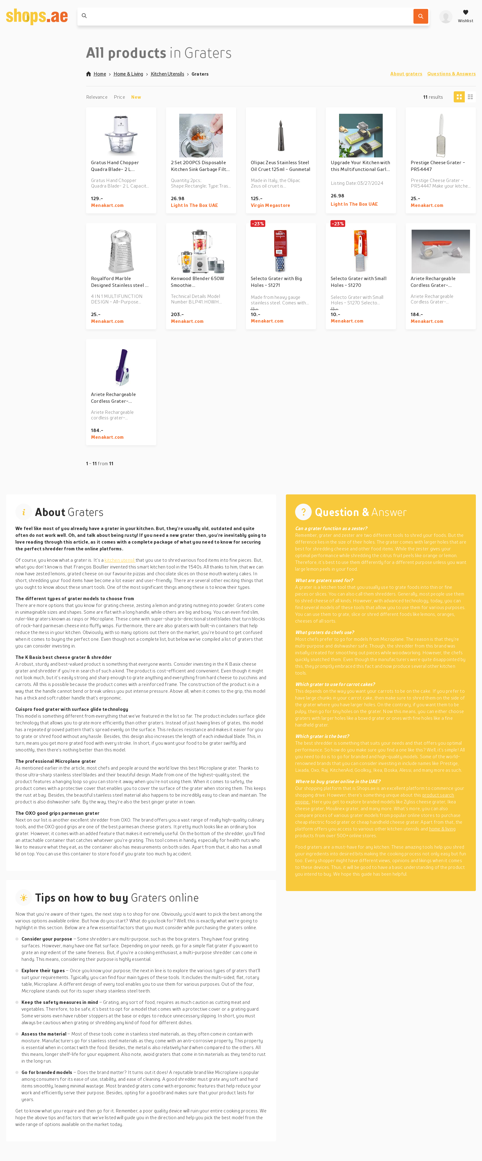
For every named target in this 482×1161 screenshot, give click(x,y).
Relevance (97, 97)
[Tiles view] (459, 96)
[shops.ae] (37, 16)
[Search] (420, 16)
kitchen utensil (120, 560)
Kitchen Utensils (167, 74)
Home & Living (128, 74)
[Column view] (470, 96)
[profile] (445, 16)
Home (96, 74)
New (136, 97)
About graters (406, 73)
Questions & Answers (451, 73)
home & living (442, 828)
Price (119, 97)
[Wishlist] (466, 16)
